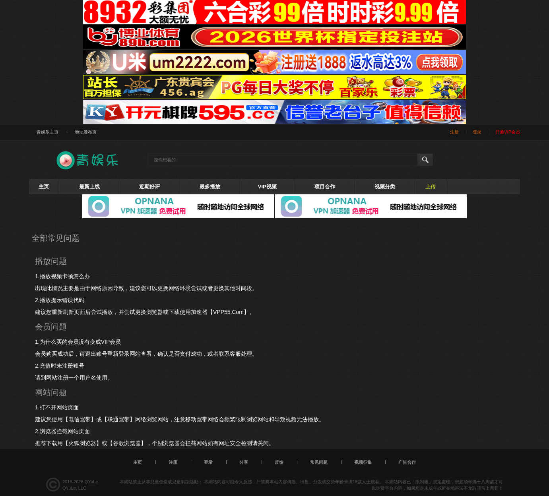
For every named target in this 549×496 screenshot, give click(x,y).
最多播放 (210, 187)
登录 (477, 132)
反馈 (279, 462)
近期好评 (149, 187)
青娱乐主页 (47, 132)
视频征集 (363, 462)
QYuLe (91, 481)
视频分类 (384, 187)
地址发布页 (86, 132)
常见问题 (319, 462)
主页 (44, 187)
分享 (243, 462)
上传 (430, 187)
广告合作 (407, 462)
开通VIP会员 (507, 132)
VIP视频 (267, 187)
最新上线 (89, 187)
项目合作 (324, 187)
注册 (454, 132)
